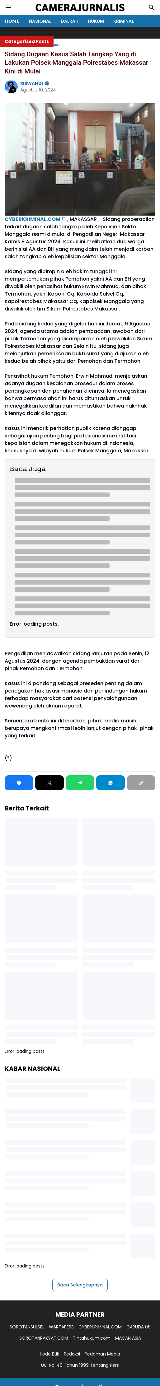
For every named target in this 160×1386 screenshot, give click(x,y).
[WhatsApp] (110, 782)
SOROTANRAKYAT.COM (43, 1338)
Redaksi (72, 1354)
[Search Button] (151, 7)
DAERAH (69, 21)
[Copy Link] (141, 782)
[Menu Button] (8, 7)
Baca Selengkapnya (80, 1285)
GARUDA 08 (138, 1327)
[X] (49, 782)
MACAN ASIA (128, 1338)
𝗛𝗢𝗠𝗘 (12, 21)
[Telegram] (80, 782)
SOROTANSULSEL (27, 1327)
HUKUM (96, 21)
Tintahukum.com (92, 1338)
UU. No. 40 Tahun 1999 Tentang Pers (80, 1365)
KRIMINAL (123, 21)
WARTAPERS (61, 1327)
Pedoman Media (102, 1354)
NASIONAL (40, 21)
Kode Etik (49, 1354)
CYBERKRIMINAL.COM (32, 219)
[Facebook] (19, 782)
